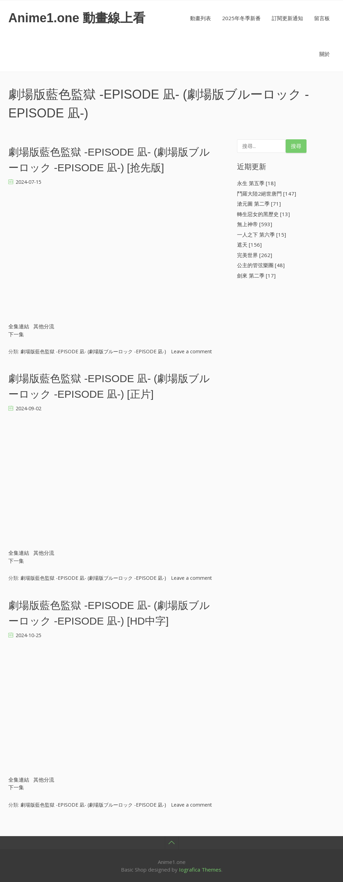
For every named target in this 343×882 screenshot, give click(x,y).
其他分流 (43, 326)
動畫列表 (200, 18)
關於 (324, 53)
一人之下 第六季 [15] (261, 234)
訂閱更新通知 (287, 18)
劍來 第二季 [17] (256, 275)
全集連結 (18, 326)
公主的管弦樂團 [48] (261, 265)
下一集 (16, 334)
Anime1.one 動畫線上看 (76, 18)
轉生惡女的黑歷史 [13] (263, 214)
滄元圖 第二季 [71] (259, 203)
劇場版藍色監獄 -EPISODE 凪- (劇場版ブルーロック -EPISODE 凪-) (93, 351)
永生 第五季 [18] (256, 183)
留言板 (322, 18)
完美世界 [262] (254, 255)
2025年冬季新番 (241, 18)
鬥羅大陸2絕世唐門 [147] (266, 193)
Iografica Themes (200, 869)
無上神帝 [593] (254, 224)
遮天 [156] (249, 244)
